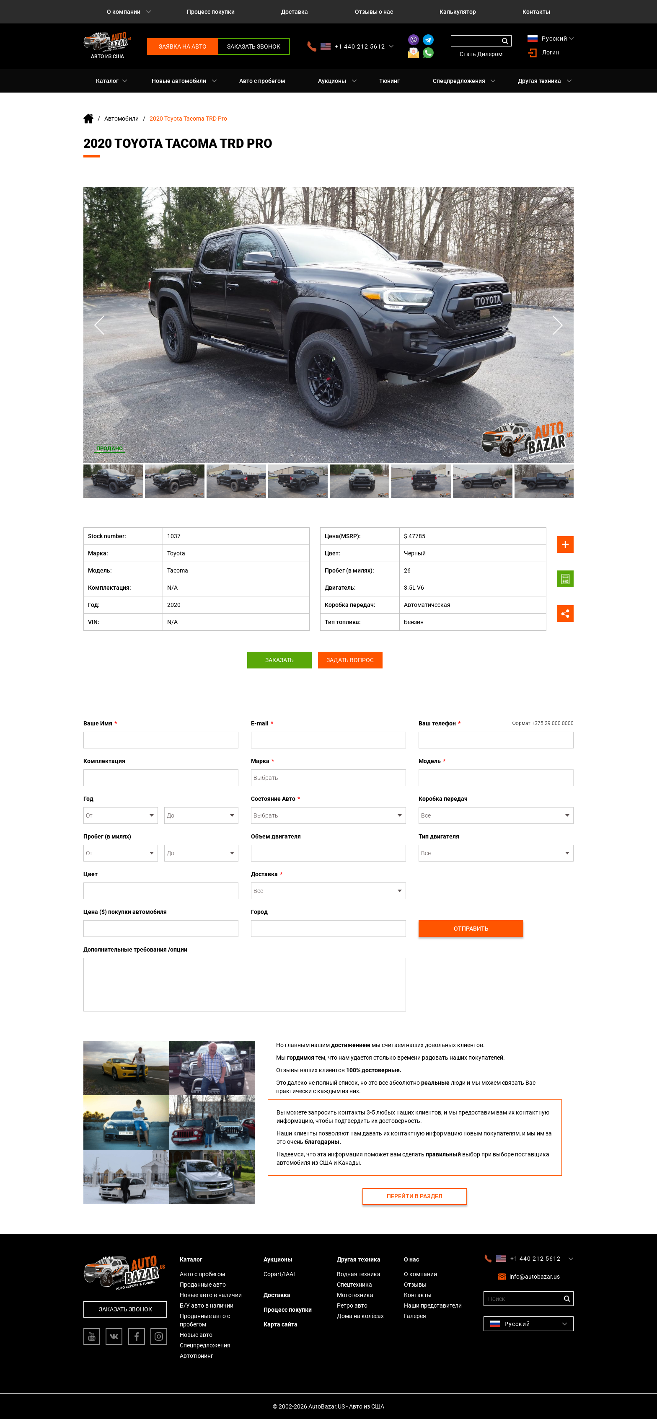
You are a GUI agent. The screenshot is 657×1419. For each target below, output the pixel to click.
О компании (123, 11)
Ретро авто (352, 1305)
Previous (100, 325)
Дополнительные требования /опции (135, 949)
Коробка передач (443, 798)
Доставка (294, 11)
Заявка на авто (183, 46)
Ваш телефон (496, 723)
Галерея (415, 1316)
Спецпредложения (459, 80)
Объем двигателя (276, 836)
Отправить (471, 928)
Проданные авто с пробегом (205, 1320)
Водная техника (358, 1274)
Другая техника (539, 80)
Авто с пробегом (262, 80)
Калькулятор (458, 11)
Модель (432, 761)
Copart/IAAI (279, 1274)
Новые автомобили (179, 80)
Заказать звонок (253, 46)
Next (556, 325)
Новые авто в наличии (211, 1295)
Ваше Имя (100, 723)
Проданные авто (203, 1284)
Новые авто (196, 1334)
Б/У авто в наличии (206, 1305)
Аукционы (332, 80)
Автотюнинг (196, 1355)
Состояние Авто (275, 799)
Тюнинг (389, 80)
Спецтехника (354, 1284)
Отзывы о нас (374, 11)
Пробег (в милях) (107, 836)
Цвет (90, 874)
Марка (262, 761)
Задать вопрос (352, 660)
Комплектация (104, 761)
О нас (411, 1259)
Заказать (277, 660)
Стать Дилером (481, 54)
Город (259, 911)
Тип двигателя (439, 836)
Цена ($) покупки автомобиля (125, 911)
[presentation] (482, 886)
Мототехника (355, 1295)
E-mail (262, 723)
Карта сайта (280, 1324)
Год (88, 798)
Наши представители (433, 1305)
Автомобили (121, 118)
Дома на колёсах (360, 1316)
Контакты (536, 11)
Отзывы (415, 1284)
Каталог (107, 80)
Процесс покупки (211, 11)
